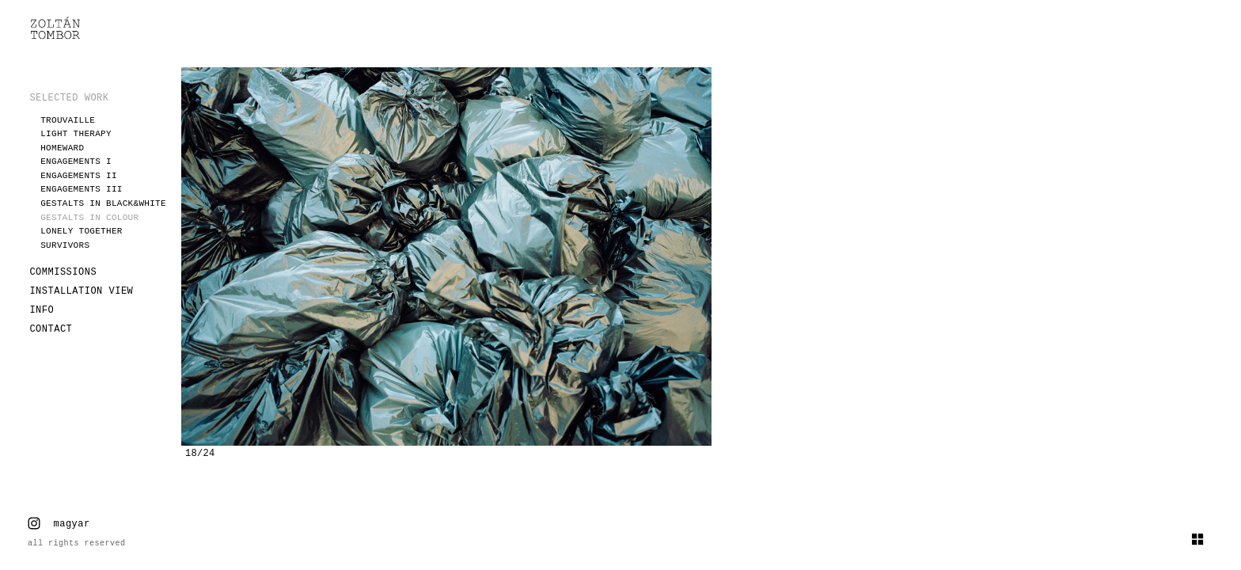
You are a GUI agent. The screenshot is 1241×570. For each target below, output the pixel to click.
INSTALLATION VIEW (81, 291)
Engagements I (76, 161)
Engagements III (81, 189)
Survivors (64, 245)
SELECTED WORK (68, 98)
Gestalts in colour (89, 217)
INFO (41, 310)
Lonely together (81, 231)
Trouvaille (67, 120)
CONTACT (50, 329)
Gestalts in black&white (103, 203)
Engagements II (78, 175)
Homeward (62, 148)
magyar (72, 524)
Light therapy (76, 134)
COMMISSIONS (63, 272)
